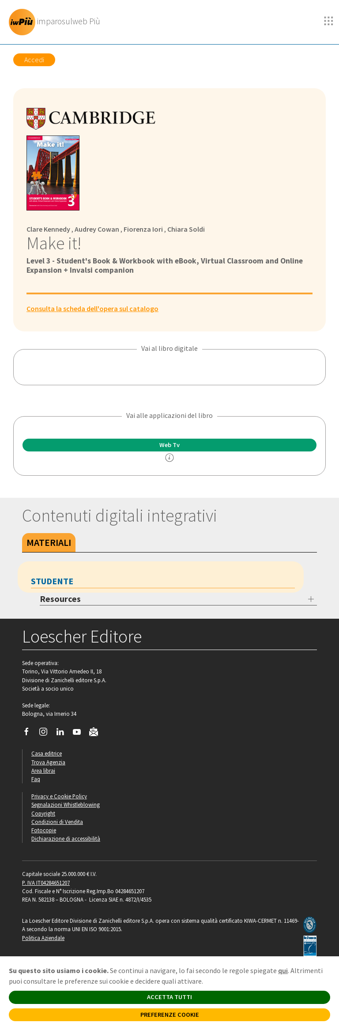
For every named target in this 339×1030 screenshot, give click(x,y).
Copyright (43, 813)
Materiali (48, 542)
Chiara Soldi (186, 229)
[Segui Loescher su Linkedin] (63, 734)
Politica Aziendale (43, 937)
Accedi (34, 59)
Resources (60, 598)
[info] (169, 457)
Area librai (43, 770)
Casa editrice (46, 753)
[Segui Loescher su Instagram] (46, 734)
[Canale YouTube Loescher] (80, 734)
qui (283, 970)
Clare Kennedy (48, 229)
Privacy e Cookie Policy (59, 796)
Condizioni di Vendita (57, 821)
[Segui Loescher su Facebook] (30, 734)
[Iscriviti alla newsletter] (97, 733)
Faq (35, 778)
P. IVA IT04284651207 (46, 882)
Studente (52, 580)
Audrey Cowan (97, 229)
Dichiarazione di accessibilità (65, 838)
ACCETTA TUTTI (169, 997)
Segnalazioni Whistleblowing (65, 804)
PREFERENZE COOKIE (169, 1015)
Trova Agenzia (48, 762)
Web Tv (169, 445)
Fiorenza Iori (143, 229)
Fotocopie (43, 830)
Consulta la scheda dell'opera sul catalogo (92, 308)
